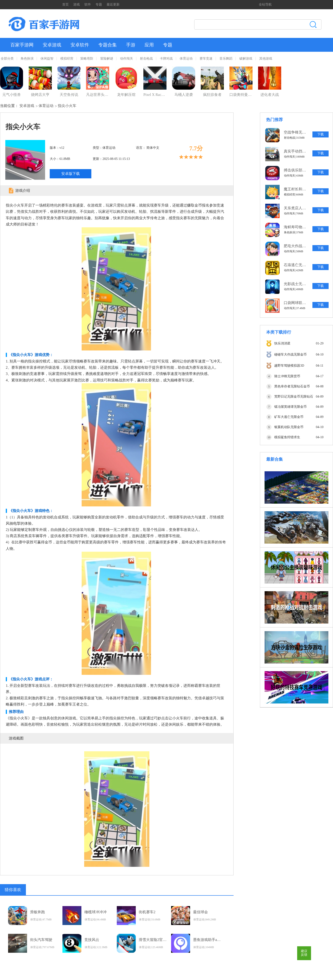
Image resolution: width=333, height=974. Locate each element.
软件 (87, 4)
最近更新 (113, 4)
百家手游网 (22, 44)
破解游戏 (245, 58)
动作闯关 (126, 58)
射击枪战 (146, 58)
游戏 (76, 4)
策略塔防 (86, 58)
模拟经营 (66, 58)
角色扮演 (27, 58)
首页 (65, 4)
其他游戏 (265, 58)
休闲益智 (46, 58)
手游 (130, 44)
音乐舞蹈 (225, 58)
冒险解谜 (106, 58)
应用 (149, 44)
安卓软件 (80, 44)
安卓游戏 (52, 44)
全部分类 (7, 58)
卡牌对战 (166, 58)
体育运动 (186, 58)
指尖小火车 (67, 106)
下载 (320, 134)
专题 (99, 4)
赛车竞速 (206, 58)
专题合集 (107, 44)
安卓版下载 (70, 174)
